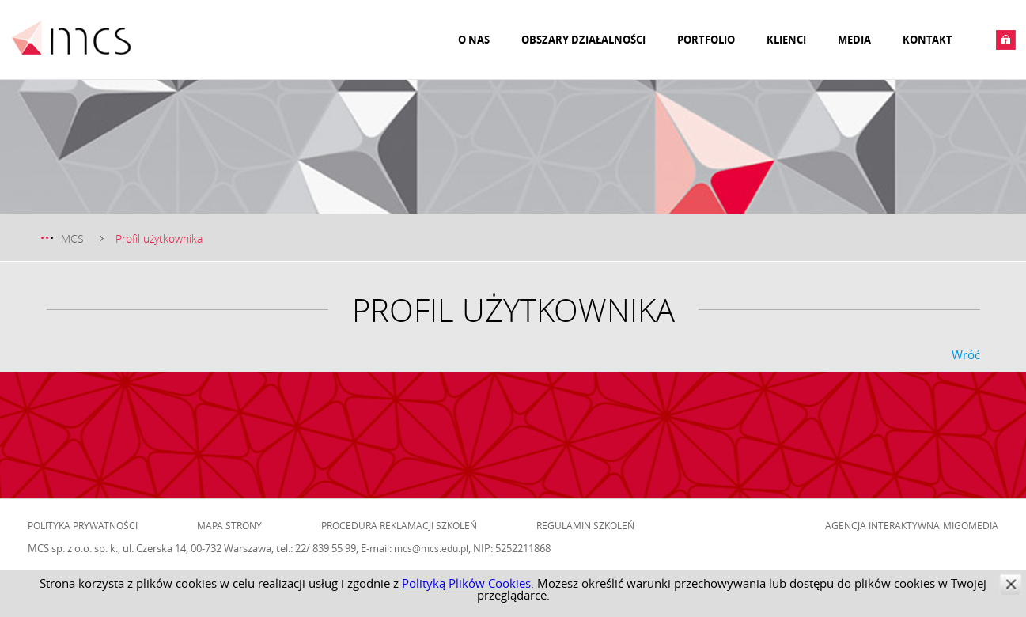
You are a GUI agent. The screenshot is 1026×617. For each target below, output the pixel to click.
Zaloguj (1006, 40)
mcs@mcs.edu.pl (431, 548)
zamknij (1010, 584)
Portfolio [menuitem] (706, 39)
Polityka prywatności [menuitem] (83, 525)
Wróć (966, 354)
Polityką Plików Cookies (466, 583)
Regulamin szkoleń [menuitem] (585, 525)
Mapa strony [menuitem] (229, 525)
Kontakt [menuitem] (927, 39)
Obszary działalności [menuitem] (583, 39)
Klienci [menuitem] (786, 39)
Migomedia (970, 525)
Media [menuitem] (854, 39)
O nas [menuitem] (474, 39)
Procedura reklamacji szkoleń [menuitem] (399, 525)
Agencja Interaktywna (882, 525)
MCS (72, 238)
